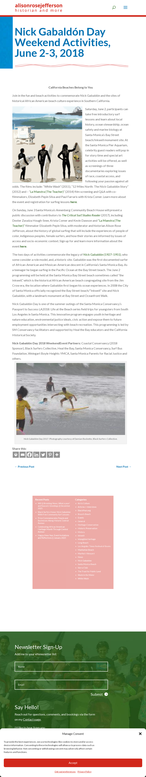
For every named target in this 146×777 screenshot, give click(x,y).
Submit (97, 694)
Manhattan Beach (83, 548)
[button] (140, 734)
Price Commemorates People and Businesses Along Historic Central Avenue (57, 525)
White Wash (81, 571)
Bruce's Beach (82, 520)
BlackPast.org (82, 517)
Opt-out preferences (65, 771)
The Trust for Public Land (86, 565)
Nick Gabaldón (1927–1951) (80, 254)
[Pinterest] (28, 455)
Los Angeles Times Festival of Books (90, 545)
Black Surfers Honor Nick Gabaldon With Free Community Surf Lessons (58, 519)
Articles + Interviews (84, 514)
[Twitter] (21, 455)
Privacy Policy (84, 771)
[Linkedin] (14, 455)
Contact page (32, 719)
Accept (73, 762)
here (51, 202)
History (79, 534)
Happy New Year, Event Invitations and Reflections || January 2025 (57, 538)
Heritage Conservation (85, 528)
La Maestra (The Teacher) (24, 191)
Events (79, 523)
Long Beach (81, 542)
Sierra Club (81, 562)
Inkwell (79, 537)
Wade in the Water (83, 568)
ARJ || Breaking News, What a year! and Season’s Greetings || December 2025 (58, 513)
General (80, 525)
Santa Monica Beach (84, 559)
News (79, 554)
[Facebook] (7, 455)
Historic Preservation (84, 531)
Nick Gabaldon (82, 557)
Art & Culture (81, 511)
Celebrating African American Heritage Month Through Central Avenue (57, 532)
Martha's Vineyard (83, 551)
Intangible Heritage (84, 540)
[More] (35, 455)
